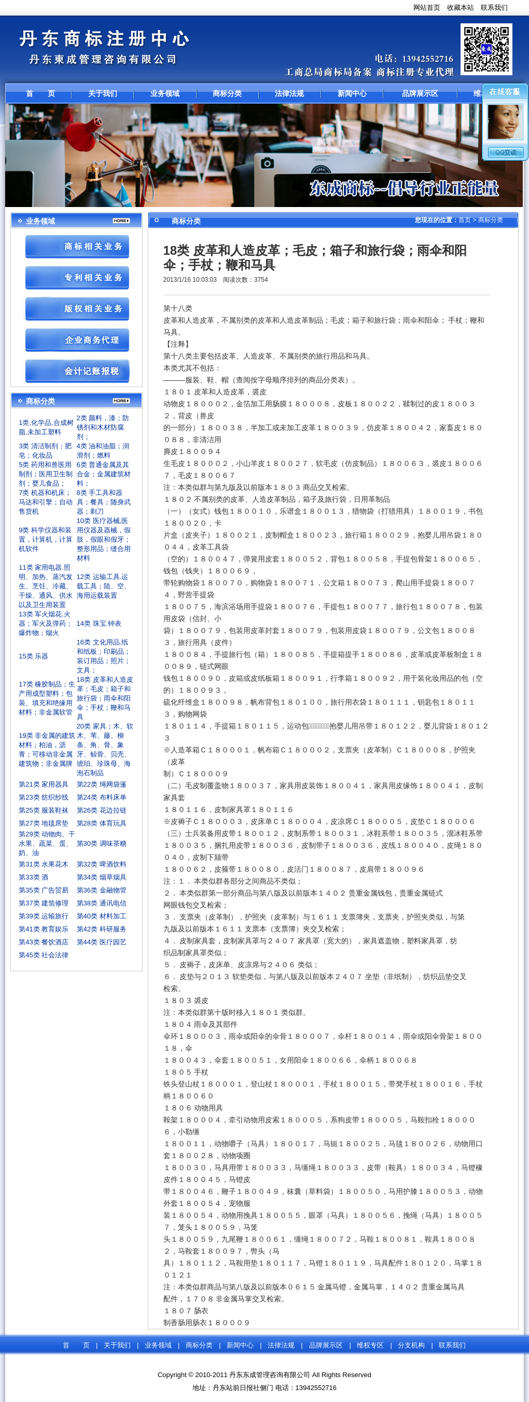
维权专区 (370, 1345)
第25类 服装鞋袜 (43, 810)
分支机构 (411, 1345)
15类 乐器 (33, 656)
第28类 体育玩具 (102, 823)
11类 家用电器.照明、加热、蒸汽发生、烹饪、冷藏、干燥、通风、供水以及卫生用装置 (46, 586)
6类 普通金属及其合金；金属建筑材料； (104, 474)
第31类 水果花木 (43, 864)
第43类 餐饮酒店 (43, 942)
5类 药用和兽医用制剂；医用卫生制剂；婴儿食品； (46, 474)
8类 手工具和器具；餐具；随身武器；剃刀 (104, 502)
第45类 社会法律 (43, 955)
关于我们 (102, 93)
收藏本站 (460, 7)
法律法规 (289, 93)
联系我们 (494, 7)
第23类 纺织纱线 (43, 797)
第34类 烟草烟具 (102, 877)
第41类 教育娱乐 (43, 929)
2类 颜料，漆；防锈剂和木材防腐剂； (103, 427)
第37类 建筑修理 (43, 903)
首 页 (40, 93)
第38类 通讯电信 (102, 903)
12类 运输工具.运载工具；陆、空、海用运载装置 (104, 586)
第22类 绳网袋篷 (102, 784)
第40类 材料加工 (102, 916)
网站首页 (426, 7)
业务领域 (164, 93)
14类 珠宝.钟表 (99, 623)
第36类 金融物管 (102, 890)
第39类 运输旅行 (43, 916)
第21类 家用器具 (43, 784)
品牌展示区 (420, 93)
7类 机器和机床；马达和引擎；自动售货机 (46, 502)
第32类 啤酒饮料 (102, 864)
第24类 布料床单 (102, 797)
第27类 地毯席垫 (43, 823)
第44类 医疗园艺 (102, 942)
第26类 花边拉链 (102, 810)
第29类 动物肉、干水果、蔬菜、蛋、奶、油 (47, 843)
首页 (464, 220)
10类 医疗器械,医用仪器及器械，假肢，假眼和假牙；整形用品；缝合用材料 (104, 539)
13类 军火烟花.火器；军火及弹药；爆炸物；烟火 (46, 623)
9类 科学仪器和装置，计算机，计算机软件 (46, 539)
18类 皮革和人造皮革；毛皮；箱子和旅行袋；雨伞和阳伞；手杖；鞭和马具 (105, 698)
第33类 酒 (33, 877)
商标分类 (227, 93)
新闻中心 (352, 93)
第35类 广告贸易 (43, 890)
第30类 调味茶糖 (102, 843)
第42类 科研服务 (102, 929)
